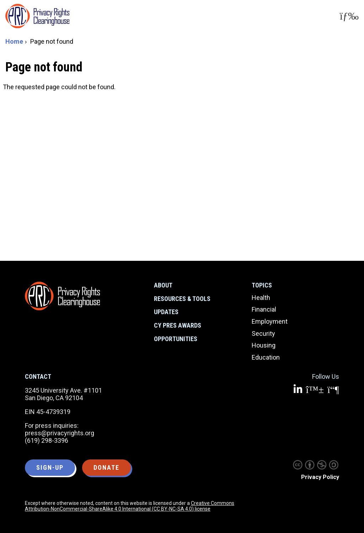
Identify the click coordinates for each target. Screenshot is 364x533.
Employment (270, 321)
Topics (262, 285)
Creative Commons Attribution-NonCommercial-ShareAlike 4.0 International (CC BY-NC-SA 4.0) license (129, 506)
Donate (106, 467)
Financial (264, 309)
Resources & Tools (182, 298)
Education (266, 357)
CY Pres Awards (177, 325)
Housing (263, 345)
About (163, 285)
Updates (166, 312)
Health (261, 297)
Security (263, 333)
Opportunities (175, 339)
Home (14, 41)
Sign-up (50, 467)
